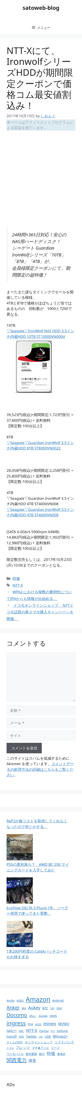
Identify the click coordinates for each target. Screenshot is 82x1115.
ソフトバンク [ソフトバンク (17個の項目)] (64, 1042)
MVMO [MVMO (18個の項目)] (63, 1024)
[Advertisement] (41, 177)
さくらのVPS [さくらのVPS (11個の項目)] (15, 1042)
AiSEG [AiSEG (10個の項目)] (20, 1001)
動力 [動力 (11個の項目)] (42, 1054)
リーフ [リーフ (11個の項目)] (55, 1048)
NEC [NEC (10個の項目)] (21, 1031)
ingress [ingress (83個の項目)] (16, 1023)
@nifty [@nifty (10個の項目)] (10, 1001)
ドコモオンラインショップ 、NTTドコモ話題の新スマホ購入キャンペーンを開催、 (40, 612)
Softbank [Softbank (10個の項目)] (62, 1031)
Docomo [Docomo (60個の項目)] (17, 1014)
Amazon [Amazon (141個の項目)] (38, 999)
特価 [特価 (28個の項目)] (51, 1053)
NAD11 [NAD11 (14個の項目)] (12, 1031)
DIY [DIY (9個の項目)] (52, 1008)
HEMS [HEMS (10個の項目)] (53, 1016)
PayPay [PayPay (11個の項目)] (44, 1031)
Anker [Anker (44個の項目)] (13, 1007)
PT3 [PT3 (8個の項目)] (53, 1031)
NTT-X (17, 585)
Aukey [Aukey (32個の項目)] (34, 1008)
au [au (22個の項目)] (24, 1007)
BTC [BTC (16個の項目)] (45, 1008)
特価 (16, 578)
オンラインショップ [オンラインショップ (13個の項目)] (38, 1042)
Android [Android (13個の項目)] (58, 1000)
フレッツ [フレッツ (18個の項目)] (23, 1047)
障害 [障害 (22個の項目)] (32, 1060)
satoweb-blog (41, 7)
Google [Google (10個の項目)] (43, 1016)
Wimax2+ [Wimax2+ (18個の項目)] (60, 1036)
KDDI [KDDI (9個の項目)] (38, 1024)
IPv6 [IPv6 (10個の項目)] (30, 1024)
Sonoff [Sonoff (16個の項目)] (12, 1036)
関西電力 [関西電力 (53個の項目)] (17, 1060)
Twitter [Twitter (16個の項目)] (31, 1036)
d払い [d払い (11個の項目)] (33, 1016)
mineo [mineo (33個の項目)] (49, 1024)
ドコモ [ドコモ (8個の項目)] (10, 1047)
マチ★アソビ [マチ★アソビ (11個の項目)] (40, 1048)
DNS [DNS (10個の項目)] (59, 1008)
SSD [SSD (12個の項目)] (21, 1037)
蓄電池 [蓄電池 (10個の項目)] (61, 1054)
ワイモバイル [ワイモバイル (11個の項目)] (15, 1054)
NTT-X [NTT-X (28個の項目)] (31, 1030)
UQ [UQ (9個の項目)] (41, 1036)
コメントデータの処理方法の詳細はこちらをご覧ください (40, 769)
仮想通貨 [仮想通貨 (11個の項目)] (31, 1054)
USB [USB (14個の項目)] (48, 1036)
